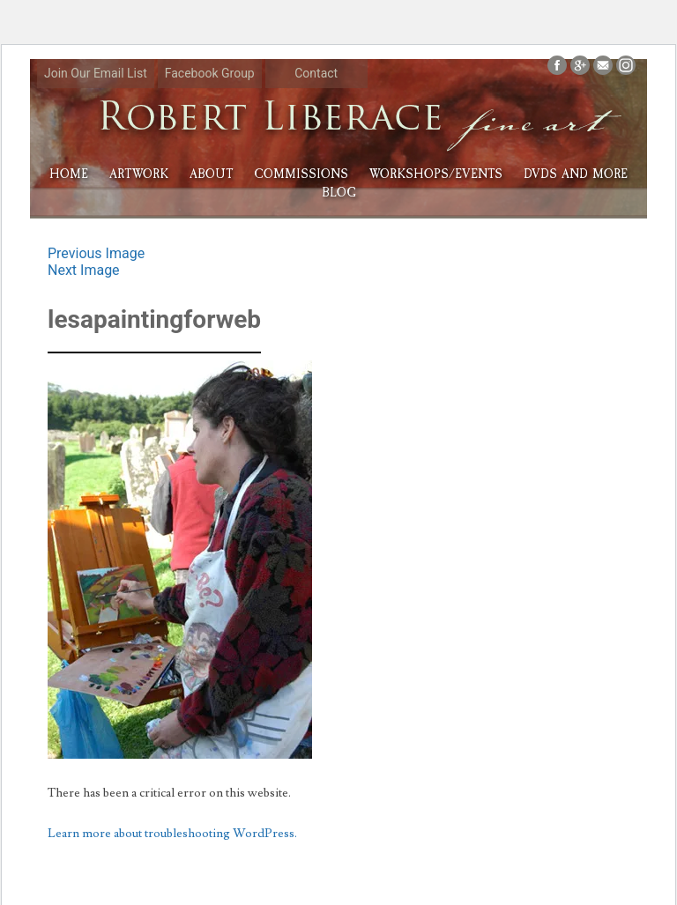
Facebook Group (210, 73)
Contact (316, 73)
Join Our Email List (95, 73)
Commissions (301, 174)
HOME (68, 174)
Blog (339, 192)
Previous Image (96, 253)
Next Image (84, 270)
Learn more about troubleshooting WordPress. (172, 834)
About (211, 174)
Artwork (138, 174)
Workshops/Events (435, 174)
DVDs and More (576, 174)
